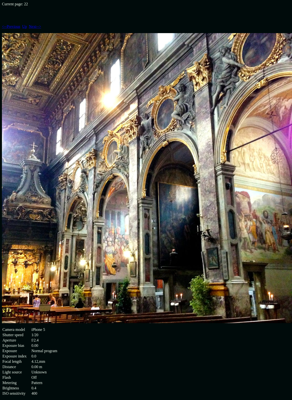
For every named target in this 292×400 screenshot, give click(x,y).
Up (24, 26)
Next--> (35, 26)
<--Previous (11, 26)
